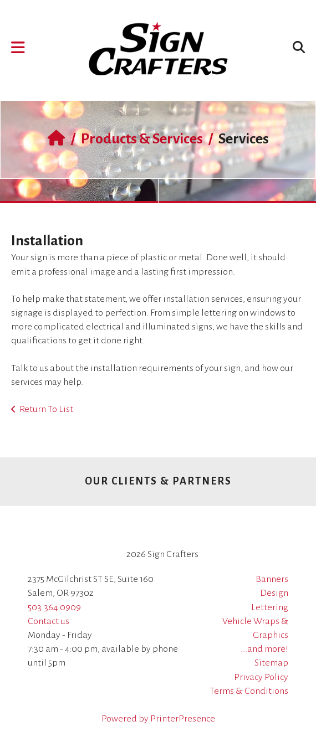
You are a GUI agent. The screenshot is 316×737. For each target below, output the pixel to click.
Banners (272, 579)
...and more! (264, 649)
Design (274, 593)
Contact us (48, 621)
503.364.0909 (54, 607)
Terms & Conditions (249, 691)
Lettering (269, 607)
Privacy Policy (261, 677)
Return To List (46, 409)
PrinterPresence (182, 719)
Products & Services (142, 139)
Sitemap (271, 663)
